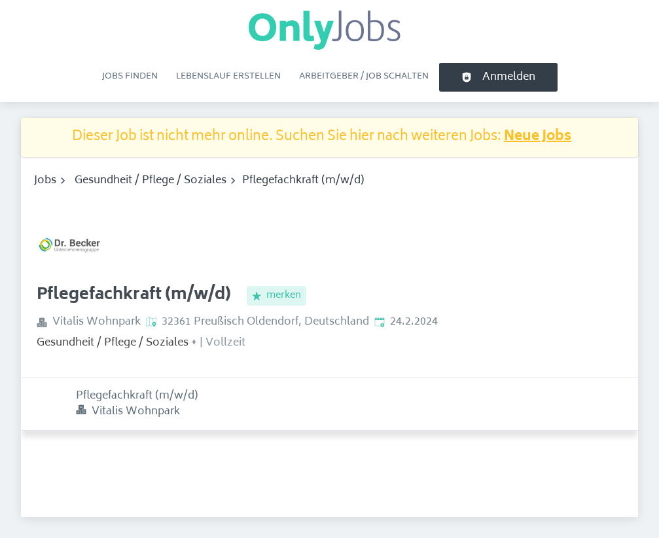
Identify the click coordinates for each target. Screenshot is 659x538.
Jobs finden (130, 76)
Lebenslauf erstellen (228, 76)
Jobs (45, 180)
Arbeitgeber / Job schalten (364, 76)
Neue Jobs (537, 137)
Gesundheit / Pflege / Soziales (150, 180)
